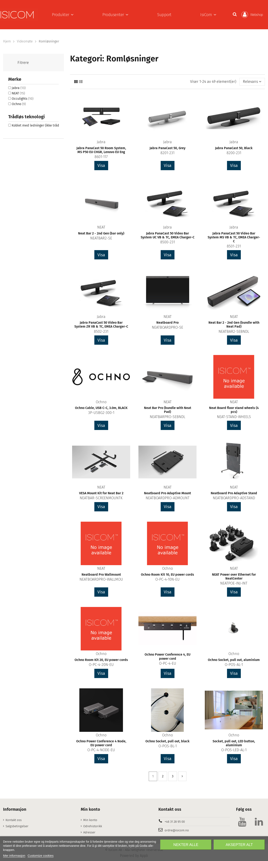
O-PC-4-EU (167, 663)
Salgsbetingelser (17, 826)
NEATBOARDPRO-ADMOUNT (168, 498)
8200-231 (234, 153)
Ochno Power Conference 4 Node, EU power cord (101, 743)
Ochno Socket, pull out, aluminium (234, 660)
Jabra (101, 142)
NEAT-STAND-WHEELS (234, 417)
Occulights (22, 99)
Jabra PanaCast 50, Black (234, 148)
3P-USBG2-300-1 (101, 412)
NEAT (101, 227)
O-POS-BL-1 (167, 746)
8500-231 (167, 242)
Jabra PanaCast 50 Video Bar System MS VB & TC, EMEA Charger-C (234, 237)
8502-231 (101, 331)
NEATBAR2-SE (101, 238)
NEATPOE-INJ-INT (233, 583)
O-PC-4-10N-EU (167, 579)
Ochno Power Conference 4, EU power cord (167, 656)
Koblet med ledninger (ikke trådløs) (40, 125)
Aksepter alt (239, 845)
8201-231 (167, 153)
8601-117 (101, 157)
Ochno (101, 402)
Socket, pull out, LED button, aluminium (234, 743)
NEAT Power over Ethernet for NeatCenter (234, 576)
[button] (63, 14)
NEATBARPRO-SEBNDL (167, 417)
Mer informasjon (14, 855)
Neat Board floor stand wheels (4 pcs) (234, 410)
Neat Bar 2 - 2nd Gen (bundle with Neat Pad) (233, 324)
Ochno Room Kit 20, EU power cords (101, 660)
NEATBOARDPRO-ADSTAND (234, 498)
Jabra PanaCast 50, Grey (167, 148)
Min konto (90, 820)
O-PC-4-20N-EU (101, 664)
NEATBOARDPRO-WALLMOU (101, 579)
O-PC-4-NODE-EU (101, 750)
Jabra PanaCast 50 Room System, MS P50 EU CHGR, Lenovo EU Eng (101, 150)
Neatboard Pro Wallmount (101, 574)
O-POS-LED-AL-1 (234, 750)
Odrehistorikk (92, 826)
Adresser (89, 832)
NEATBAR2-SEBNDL (234, 331)
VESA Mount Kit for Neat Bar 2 (101, 493)
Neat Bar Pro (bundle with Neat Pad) (167, 410)
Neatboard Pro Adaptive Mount (167, 493)
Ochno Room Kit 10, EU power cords (167, 574)
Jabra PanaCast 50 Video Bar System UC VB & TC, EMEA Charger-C (167, 235)
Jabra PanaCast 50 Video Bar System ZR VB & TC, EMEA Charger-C (101, 324)
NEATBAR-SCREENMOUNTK (101, 498)
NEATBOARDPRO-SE (167, 327)
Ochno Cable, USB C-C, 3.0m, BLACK (101, 408)
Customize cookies (41, 855)
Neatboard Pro (167, 322)
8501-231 (234, 246)
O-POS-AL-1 (234, 664)
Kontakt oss (14, 820)
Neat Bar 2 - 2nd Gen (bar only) (101, 233)
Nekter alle (185, 845)
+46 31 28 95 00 (175, 822)
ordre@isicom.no (177, 830)
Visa (101, 165)
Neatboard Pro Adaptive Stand (234, 493)
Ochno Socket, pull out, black (167, 741)
